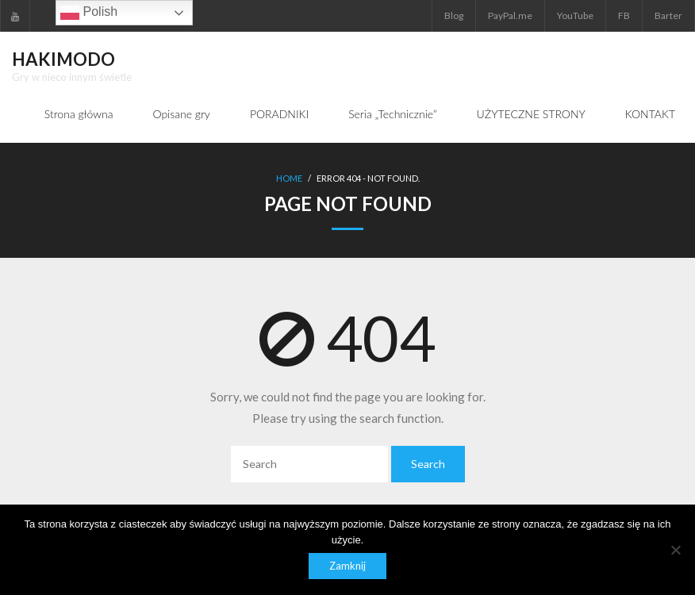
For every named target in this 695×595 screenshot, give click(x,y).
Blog (453, 15)
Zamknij (347, 565)
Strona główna (78, 114)
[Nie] (675, 550)
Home (289, 178)
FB (624, 15)
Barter (668, 15)
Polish (88, 12)
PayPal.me (510, 15)
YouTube (575, 15)
